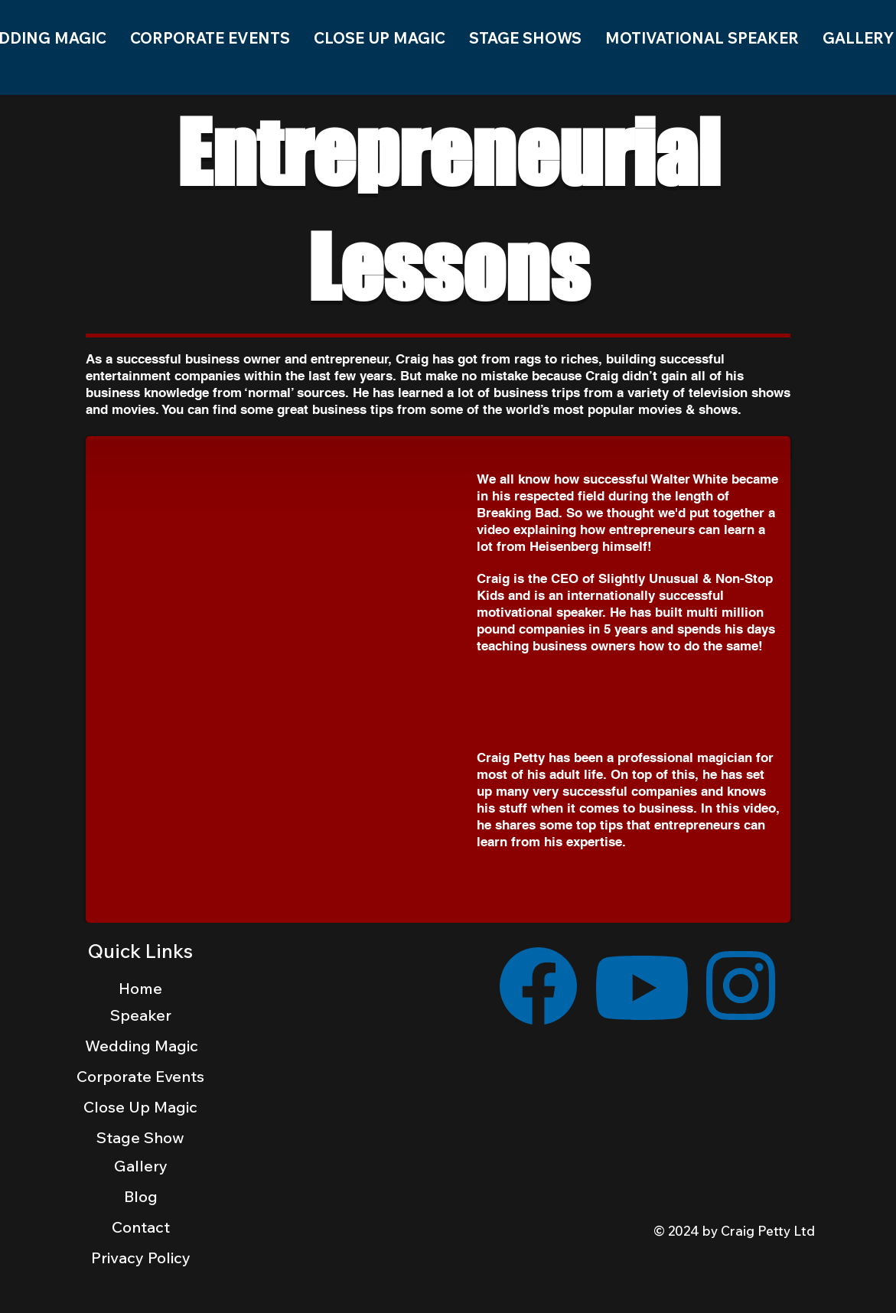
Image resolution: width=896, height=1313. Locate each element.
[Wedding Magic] (142, 1045)
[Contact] (140, 1226)
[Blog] (140, 1196)
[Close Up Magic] (140, 1106)
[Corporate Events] (141, 1075)
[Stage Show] (140, 1137)
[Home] (140, 988)
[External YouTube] (283, 571)
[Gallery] (140, 1165)
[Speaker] (140, 1014)
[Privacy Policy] (140, 1258)
